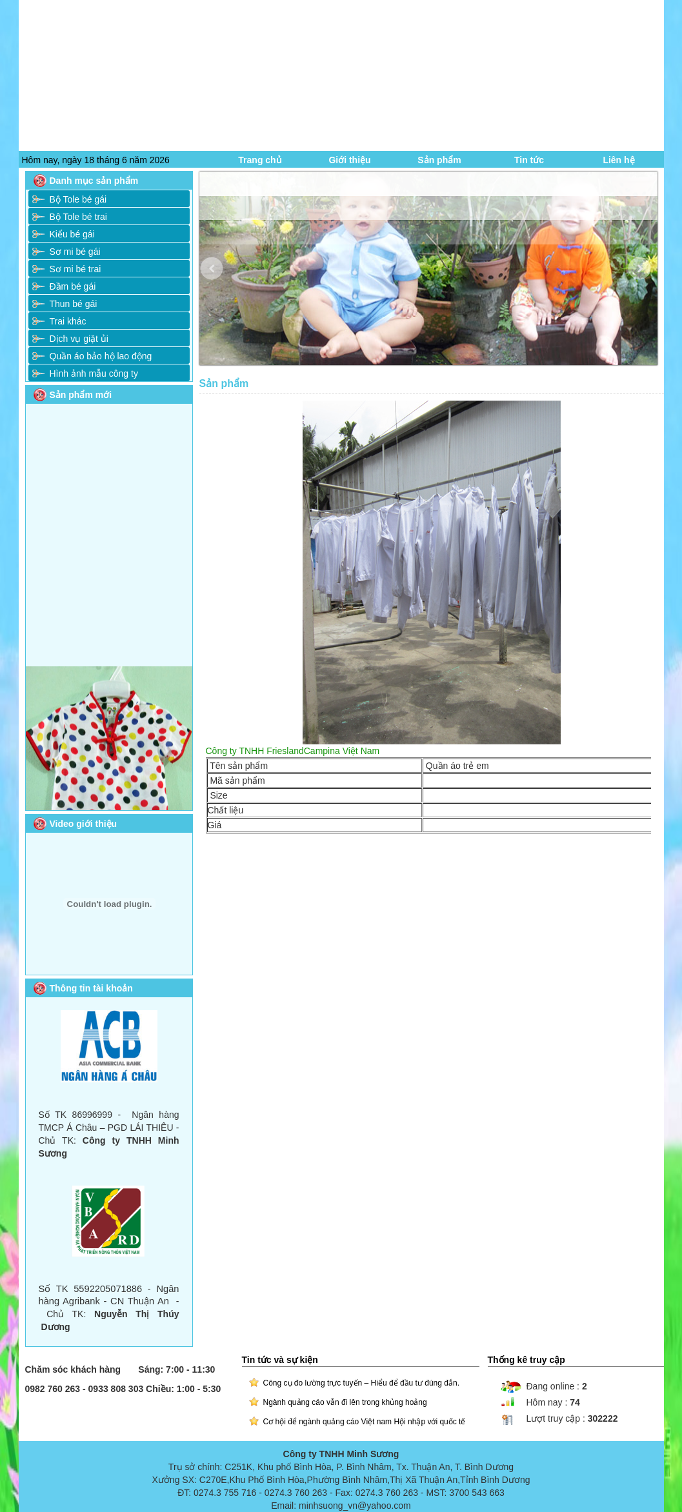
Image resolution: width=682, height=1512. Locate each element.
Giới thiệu (349, 160)
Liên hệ (618, 160)
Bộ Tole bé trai (78, 217)
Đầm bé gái (73, 286)
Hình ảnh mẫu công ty (94, 373)
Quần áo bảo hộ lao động (101, 356)
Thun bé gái (73, 304)
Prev (221, 278)
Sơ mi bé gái (75, 251)
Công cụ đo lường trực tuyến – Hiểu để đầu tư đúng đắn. (361, 1383)
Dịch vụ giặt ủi (79, 338)
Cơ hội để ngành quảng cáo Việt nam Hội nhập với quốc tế (364, 1421)
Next (648, 278)
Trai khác (68, 321)
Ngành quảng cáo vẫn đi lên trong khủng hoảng (345, 1402)
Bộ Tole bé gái (78, 199)
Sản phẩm (439, 160)
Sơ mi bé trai (75, 269)
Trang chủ (259, 160)
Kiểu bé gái (72, 234)
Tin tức (529, 160)
